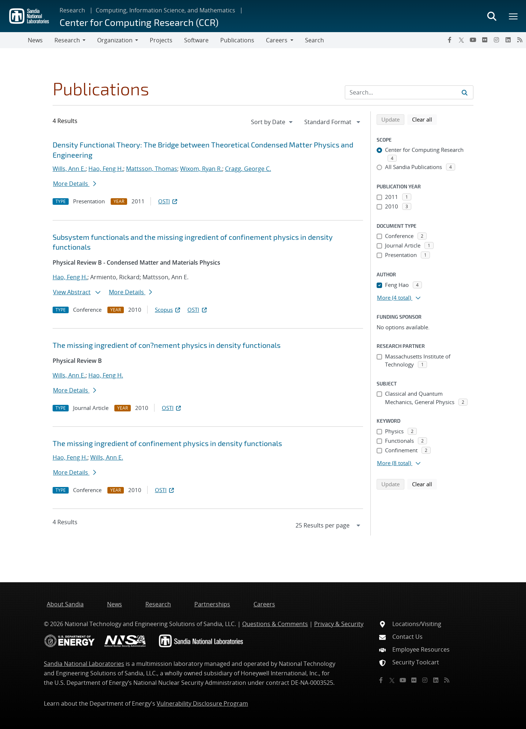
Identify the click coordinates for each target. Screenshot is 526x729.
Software (196, 40)
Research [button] (67, 40)
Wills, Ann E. (69, 169)
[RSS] (519, 39)
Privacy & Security (338, 624)
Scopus (168, 309)
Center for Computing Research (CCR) (139, 22)
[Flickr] (484, 39)
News (35, 40)
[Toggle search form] (492, 16)
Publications (237, 40)
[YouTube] (473, 39)
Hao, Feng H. (105, 169)
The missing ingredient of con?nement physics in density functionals (167, 345)
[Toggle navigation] (14, 40)
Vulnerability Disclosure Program (202, 703)
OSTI (168, 201)
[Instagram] (496, 39)
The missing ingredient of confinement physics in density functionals (167, 443)
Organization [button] (115, 40)
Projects (161, 40)
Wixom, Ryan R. (201, 169)
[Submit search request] (464, 92)
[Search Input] (409, 92)
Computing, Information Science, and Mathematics (165, 10)
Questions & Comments (275, 624)
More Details (74, 184)
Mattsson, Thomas (151, 169)
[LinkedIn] (508, 39)
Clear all (424, 119)
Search (314, 40)
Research (72, 10)
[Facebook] (449, 39)
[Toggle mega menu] (514, 16)
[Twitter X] (461, 39)
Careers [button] (276, 40)
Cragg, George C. (248, 169)
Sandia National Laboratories (84, 664)
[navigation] (272, 122)
